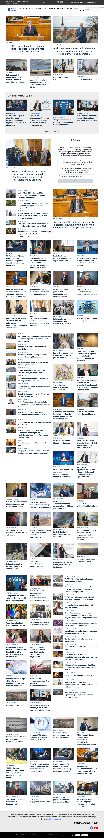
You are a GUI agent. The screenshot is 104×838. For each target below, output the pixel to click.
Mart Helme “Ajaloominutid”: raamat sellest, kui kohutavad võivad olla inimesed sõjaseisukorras (39, 120)
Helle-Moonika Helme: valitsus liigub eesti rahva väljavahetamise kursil (40, 291)
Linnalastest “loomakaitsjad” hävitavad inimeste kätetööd (40, 563)
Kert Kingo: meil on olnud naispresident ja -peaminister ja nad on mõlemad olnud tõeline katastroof (34, 338)
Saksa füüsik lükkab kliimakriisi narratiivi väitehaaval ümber (61, 735)
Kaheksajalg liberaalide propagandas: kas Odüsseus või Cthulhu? (62, 321)
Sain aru (77, 835)
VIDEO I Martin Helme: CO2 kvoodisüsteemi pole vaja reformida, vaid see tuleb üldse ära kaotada (81, 657)
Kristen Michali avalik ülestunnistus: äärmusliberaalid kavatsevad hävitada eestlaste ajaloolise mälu (39, 595)
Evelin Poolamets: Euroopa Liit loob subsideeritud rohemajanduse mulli (16, 504)
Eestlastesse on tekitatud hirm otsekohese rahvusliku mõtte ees (16, 739)
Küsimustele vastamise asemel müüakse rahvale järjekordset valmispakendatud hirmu (80, 667)
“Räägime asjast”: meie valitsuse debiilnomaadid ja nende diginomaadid (63, 122)
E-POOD (82, 9)
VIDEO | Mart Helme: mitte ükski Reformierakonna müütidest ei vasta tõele (32, 414)
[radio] (75, 162)
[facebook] (58, 2)
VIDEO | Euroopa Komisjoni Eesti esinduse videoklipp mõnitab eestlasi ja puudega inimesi (15, 773)
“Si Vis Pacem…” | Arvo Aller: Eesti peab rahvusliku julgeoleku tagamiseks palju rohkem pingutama (16, 120)
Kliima (26, 368)
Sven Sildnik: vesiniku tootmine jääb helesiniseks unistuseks (16, 532)
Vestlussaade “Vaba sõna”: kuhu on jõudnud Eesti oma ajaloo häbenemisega (87, 118)
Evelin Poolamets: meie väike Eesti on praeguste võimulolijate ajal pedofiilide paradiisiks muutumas (86, 356)
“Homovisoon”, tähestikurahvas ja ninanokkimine (60, 387)
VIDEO (75, 8)
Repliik (61, 75)
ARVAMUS (30, 8)
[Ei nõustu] (102, 835)
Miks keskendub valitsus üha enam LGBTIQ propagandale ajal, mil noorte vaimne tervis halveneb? (86, 535)
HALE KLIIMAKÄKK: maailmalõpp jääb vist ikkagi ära (61, 534)
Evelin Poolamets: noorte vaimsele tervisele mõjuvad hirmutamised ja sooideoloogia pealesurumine (78, 589)
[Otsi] (92, 9)
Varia (72, 584)
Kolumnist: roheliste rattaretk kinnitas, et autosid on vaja (14, 566)
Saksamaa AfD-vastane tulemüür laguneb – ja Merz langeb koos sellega (39, 737)
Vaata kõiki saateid (52, 131)
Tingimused (84, 835)
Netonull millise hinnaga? (16, 705)
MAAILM (52, 8)
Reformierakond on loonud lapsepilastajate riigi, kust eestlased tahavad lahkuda (79, 694)
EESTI (45, 8)
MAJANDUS (61, 8)
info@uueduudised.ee (88, 2)
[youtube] (61, 2)
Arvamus (62, 117)
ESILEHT (22, 8)
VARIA (69, 8)
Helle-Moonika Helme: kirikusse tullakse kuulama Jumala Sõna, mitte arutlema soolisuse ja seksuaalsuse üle (16, 652)
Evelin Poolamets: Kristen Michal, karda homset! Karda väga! (63, 564)
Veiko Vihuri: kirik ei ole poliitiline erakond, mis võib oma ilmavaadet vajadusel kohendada (31, 195)
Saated (37, 113)
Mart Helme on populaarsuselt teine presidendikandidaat (61, 799)
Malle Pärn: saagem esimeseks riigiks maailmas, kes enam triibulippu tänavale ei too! (34, 404)
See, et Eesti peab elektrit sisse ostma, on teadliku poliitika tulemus (63, 355)
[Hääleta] (75, 181)
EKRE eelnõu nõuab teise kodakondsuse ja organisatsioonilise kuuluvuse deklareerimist (34, 233)
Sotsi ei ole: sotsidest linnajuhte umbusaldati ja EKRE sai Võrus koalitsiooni (40, 504)
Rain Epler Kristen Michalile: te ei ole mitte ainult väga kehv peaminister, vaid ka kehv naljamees (40, 321)
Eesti (13, 42)
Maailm (26, 352)
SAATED (38, 8)
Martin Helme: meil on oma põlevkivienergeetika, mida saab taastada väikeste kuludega (81, 684)
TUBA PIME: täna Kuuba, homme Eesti (79, 675)
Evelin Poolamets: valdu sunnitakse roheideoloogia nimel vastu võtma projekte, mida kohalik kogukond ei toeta (81, 615)
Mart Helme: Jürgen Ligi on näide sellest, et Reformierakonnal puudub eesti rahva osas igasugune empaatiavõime (87, 385)
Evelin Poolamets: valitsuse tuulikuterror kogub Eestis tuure (62, 258)
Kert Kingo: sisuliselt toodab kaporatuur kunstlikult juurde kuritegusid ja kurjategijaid (38, 652)
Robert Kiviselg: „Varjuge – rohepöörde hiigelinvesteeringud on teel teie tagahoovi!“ (33, 205)
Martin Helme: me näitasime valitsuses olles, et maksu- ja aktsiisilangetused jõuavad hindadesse (33, 215)
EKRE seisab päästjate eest (87, 79)
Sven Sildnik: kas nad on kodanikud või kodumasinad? (15, 801)
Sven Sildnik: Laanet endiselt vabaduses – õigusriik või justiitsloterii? (87, 291)
